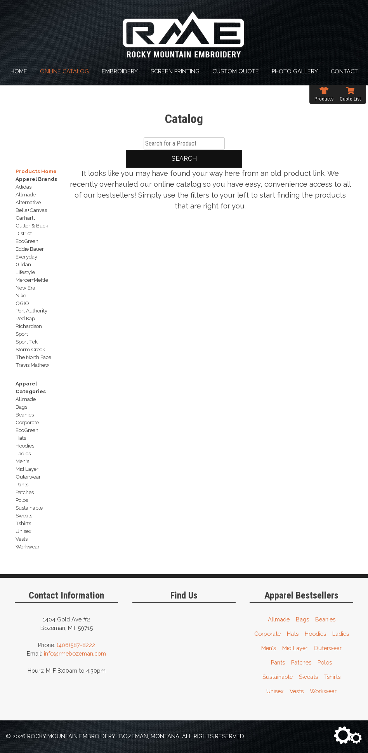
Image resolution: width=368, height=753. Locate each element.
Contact (344, 71)
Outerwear (328, 648)
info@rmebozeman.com (75, 653)
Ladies (340, 633)
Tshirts (332, 676)
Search (184, 158)
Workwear (323, 691)
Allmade (279, 619)
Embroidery (120, 71)
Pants (278, 662)
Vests (297, 691)
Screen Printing (175, 71)
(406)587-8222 (76, 645)
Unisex (274, 691)
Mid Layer (294, 648)
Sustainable (277, 676)
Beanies (325, 619)
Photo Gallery (295, 71)
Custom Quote (235, 71)
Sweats (308, 676)
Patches (301, 662)
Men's (268, 648)
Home (18, 71)
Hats (293, 633)
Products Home (36, 171)
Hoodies (315, 633)
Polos (325, 662)
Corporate (267, 633)
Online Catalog (64, 71)
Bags (302, 619)
